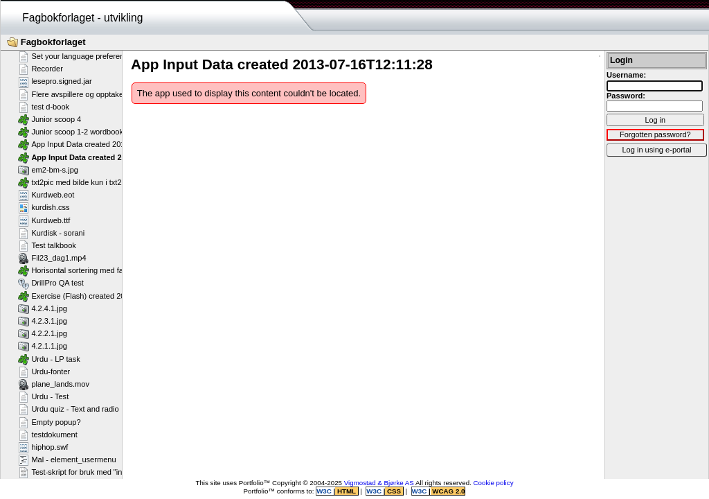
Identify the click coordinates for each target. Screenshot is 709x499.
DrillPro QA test (51, 283)
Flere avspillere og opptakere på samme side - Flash (114, 94)
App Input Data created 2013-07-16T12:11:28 (105, 157)
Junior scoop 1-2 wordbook (70, 132)
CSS (393, 491)
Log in (655, 120)
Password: (626, 95)
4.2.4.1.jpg (42, 308)
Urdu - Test (43, 396)
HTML (346, 491)
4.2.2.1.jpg (42, 333)
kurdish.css (44, 207)
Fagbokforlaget (46, 42)
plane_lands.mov (53, 384)
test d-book (43, 107)
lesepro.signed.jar (55, 82)
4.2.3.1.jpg (42, 321)
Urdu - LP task (49, 359)
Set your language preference (75, 56)
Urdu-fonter (44, 371)
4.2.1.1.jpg (42, 346)
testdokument (48, 434)
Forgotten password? (655, 134)
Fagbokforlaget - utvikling (82, 18)
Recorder (40, 68)
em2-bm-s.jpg (48, 170)
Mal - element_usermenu (67, 459)
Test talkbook (47, 245)
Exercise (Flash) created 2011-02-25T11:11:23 (104, 296)
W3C (324, 491)
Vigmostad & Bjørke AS (379, 483)
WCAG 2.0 (448, 491)
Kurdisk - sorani (51, 233)
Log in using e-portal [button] (656, 150)
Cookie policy (494, 483)
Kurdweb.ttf (44, 220)
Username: (626, 75)
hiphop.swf (43, 447)
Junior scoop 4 (49, 119)
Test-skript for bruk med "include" (80, 472)
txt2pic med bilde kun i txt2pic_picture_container (106, 182)
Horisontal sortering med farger (77, 270)
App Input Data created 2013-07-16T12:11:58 (102, 144)
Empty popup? (49, 422)
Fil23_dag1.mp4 (52, 258)
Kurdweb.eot (46, 195)
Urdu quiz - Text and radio (68, 409)
